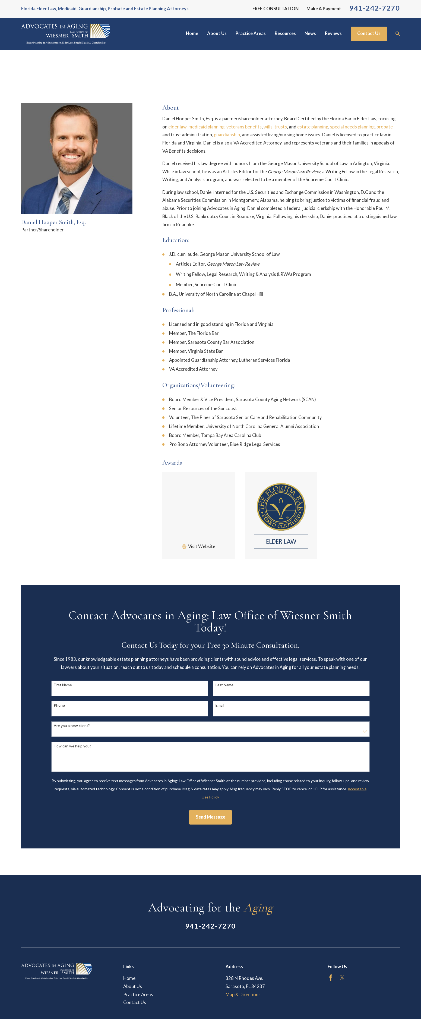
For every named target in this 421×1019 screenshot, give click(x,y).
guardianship (227, 134)
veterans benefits (244, 127)
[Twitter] (342, 977)
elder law (177, 127)
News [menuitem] (310, 33)
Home (129, 978)
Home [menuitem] (192, 33)
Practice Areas (138, 994)
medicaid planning (206, 127)
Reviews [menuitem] (333, 33)
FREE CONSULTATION (275, 8)
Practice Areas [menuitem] (251, 33)
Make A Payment (323, 8)
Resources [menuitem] (285, 33)
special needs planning (352, 127)
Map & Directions (243, 994)
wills (268, 127)
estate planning (312, 127)
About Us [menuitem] (217, 33)
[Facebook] (331, 977)
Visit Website (201, 546)
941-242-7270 (374, 8)
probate (384, 127)
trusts (280, 127)
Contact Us (369, 33)
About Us (132, 986)
